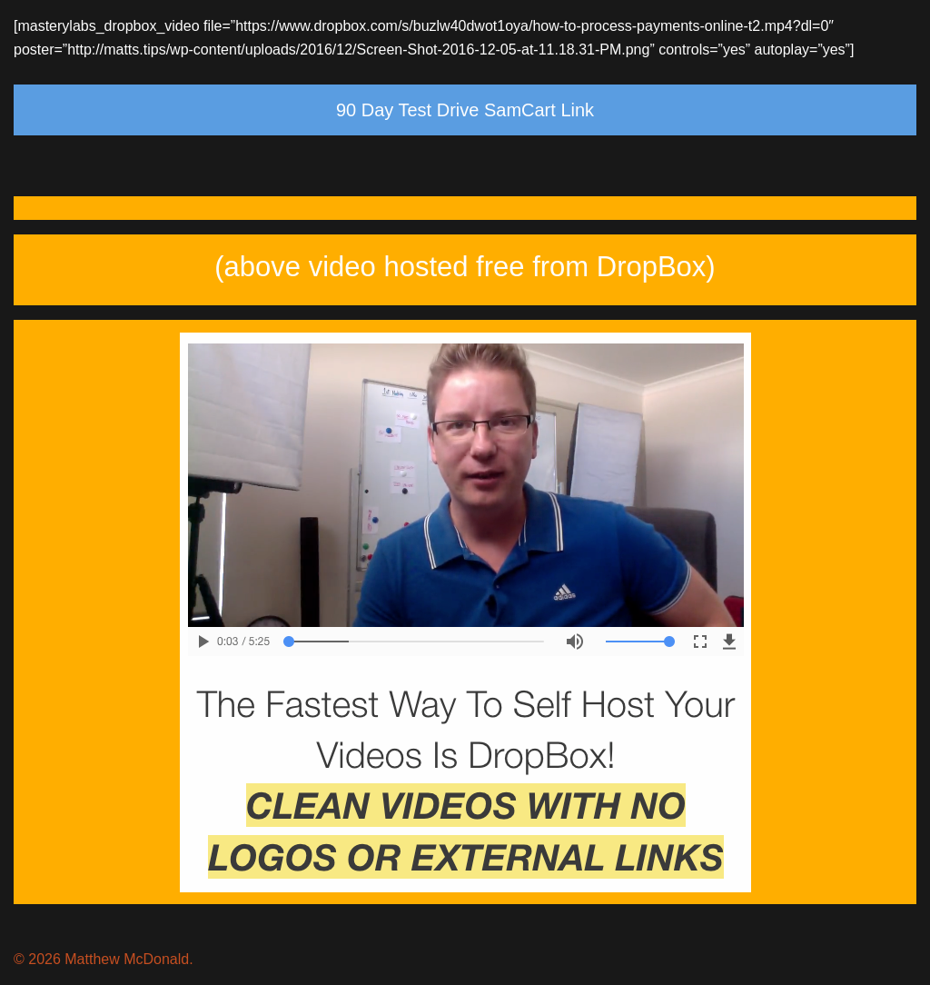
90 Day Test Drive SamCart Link (465, 110)
